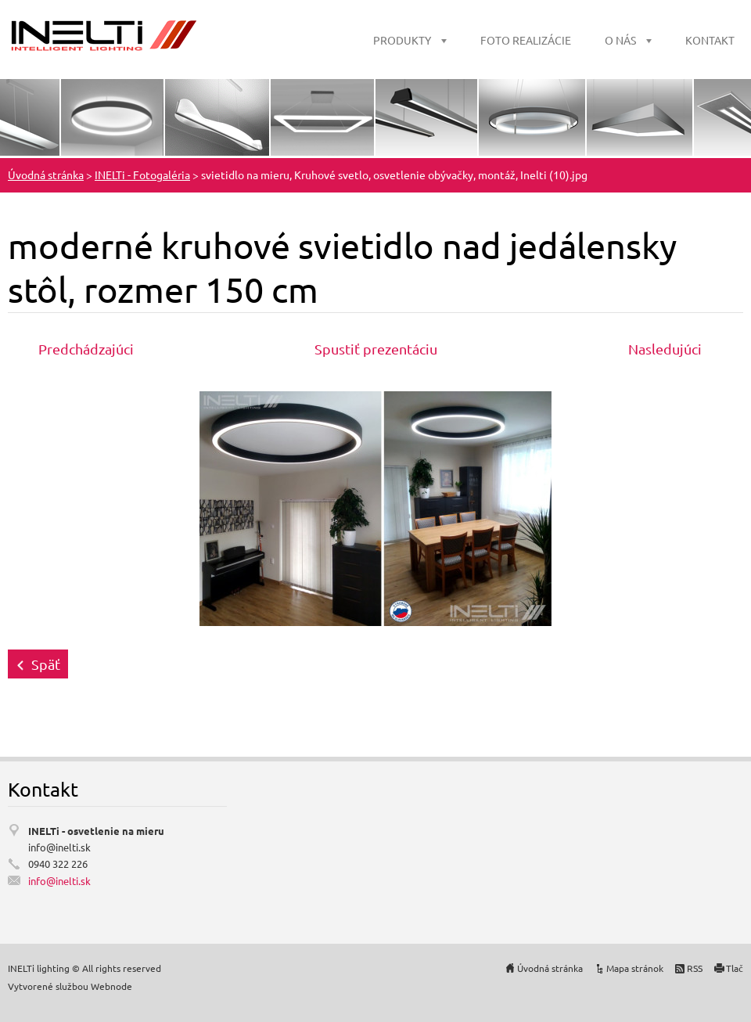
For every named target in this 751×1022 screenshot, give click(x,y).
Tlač (734, 968)
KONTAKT (710, 40)
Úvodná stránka (46, 174)
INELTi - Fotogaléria (142, 174)
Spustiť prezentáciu (375, 348)
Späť (45, 664)
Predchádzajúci (86, 348)
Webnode (111, 986)
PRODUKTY (402, 40)
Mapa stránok (634, 968)
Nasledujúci (665, 348)
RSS (694, 968)
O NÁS (620, 40)
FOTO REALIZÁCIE (525, 40)
